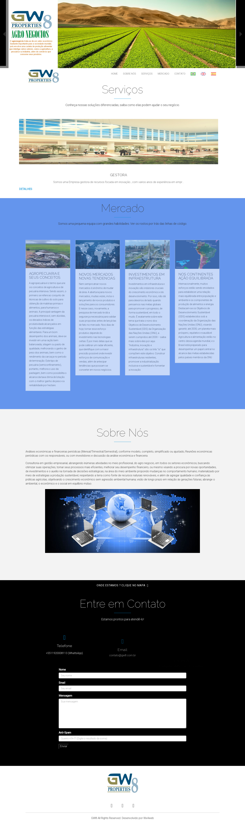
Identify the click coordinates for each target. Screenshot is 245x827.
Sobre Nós (129, 73)
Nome (62, 669)
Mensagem (65, 695)
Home (114, 73)
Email (62, 682)
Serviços (147, 73)
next (240, 34)
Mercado (163, 73)
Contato (179, 73)
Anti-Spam (65, 732)
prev (4, 34)
